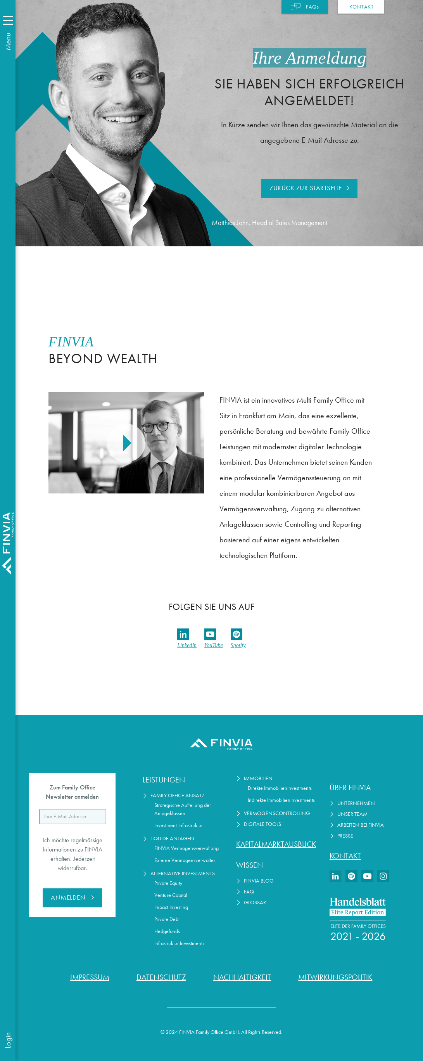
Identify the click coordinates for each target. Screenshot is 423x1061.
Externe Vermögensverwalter (184, 860)
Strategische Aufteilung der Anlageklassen (182, 809)
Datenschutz (161, 977)
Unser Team (352, 814)
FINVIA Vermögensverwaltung (186, 848)
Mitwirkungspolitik (335, 977)
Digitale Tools (262, 824)
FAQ (249, 891)
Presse (345, 836)
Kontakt (345, 855)
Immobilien (258, 778)
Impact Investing (171, 907)
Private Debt (167, 919)
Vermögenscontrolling (277, 813)
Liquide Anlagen (172, 838)
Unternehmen (356, 803)
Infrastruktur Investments (179, 943)
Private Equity (168, 883)
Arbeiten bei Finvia (360, 825)
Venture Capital (170, 895)
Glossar (255, 902)
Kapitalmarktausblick (276, 844)
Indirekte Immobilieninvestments (281, 800)
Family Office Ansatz (177, 795)
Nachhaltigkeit (242, 977)
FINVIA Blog (259, 881)
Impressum (89, 977)
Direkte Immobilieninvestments (280, 788)
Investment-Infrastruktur (178, 825)
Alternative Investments (182, 873)
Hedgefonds (167, 931)
